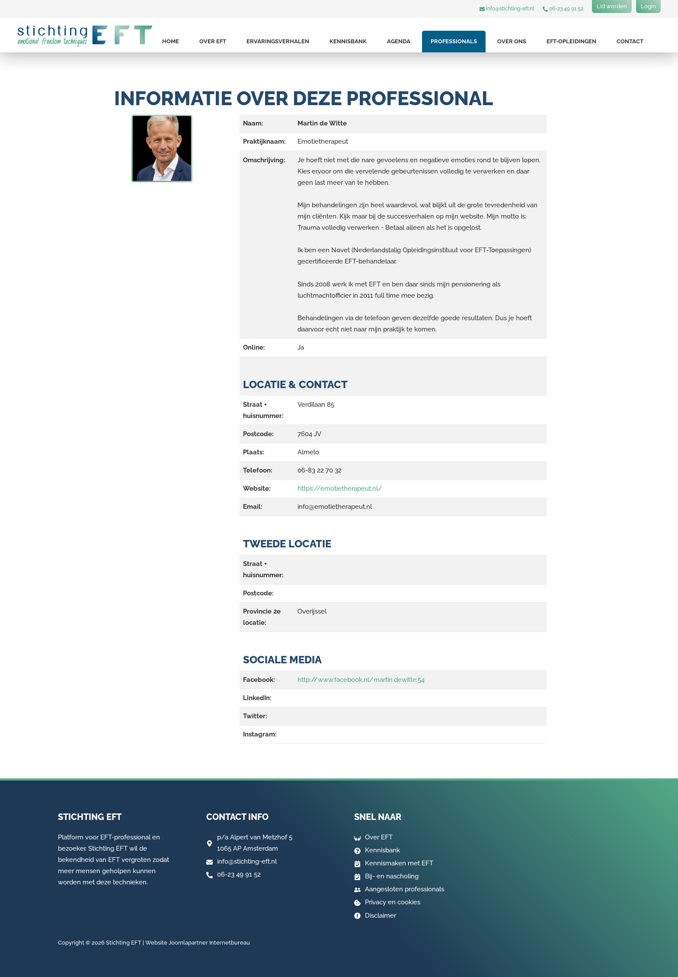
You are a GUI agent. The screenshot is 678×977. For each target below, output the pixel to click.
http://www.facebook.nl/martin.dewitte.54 (361, 680)
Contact (630, 41)
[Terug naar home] (85, 36)
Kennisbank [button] (348, 41)
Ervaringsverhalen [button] (277, 41)
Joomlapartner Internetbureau (209, 942)
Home (170, 41)
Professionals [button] (454, 41)
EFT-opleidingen (571, 41)
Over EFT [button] (212, 41)
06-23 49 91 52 (563, 9)
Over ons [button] (511, 41)
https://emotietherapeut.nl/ (339, 488)
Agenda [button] (398, 41)
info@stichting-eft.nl (507, 9)
